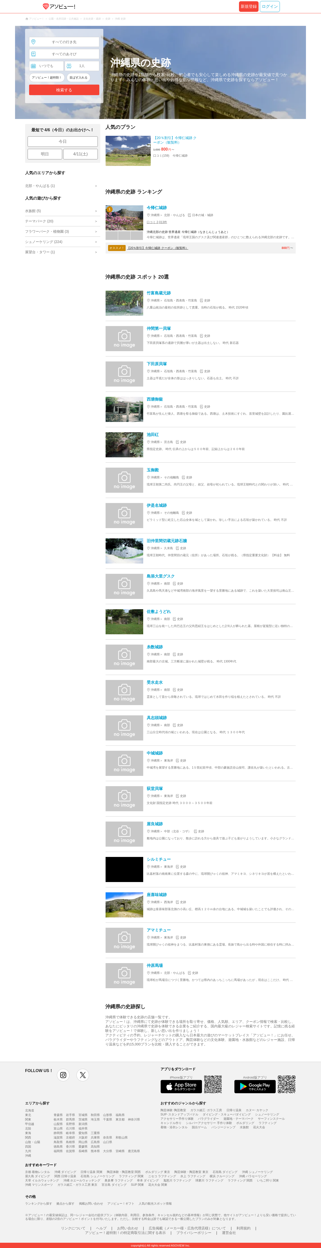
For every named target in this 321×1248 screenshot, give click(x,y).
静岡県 (58, 1133)
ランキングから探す (38, 1203)
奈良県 (107, 1137)
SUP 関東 (137, 1185)
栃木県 (58, 1119)
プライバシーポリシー (193, 1233)
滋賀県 (58, 1137)
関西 (28, 1137)
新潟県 (83, 1124)
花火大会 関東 (157, 1185)
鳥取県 (58, 1142)
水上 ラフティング (192, 1176)
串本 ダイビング (148, 1180)
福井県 (83, 1128)
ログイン (270, 6)
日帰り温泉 (234, 1110)
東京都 (120, 1119)
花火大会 (259, 1127)
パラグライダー (208, 1118)
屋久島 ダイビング (37, 1176)
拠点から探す (65, 1203)
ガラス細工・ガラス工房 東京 (77, 1185)
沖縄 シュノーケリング (257, 1172)
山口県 (107, 1142)
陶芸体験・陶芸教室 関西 (124, 1172)
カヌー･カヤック (257, 1110)
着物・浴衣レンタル (174, 1127)
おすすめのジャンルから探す (183, 1103)
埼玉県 (95, 1119)
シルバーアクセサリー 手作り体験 (209, 1123)
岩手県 (70, 1115)
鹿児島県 (134, 1151)
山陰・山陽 (32, 1142)
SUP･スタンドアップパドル (179, 1114)
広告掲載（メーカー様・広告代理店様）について (187, 1228)
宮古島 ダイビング (114, 1185)
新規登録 (249, 6)
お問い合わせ (127, 1228)
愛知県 (83, 1133)
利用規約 (243, 1228)
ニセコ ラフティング (162, 1176)
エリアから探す (37, 1103)
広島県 (95, 1142)
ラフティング (268, 1123)
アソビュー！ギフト (120, 1203)
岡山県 (83, 1142)
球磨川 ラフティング (209, 1180)
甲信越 (29, 1124)
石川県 (70, 1128)
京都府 (70, 1137)
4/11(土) (80, 154)
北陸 (28, 1128)
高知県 (95, 1146)
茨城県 (83, 1119)
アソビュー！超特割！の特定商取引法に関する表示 (125, 1233)
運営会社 (229, 1233)
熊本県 (95, 1151)
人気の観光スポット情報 (155, 1203)
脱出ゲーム (199, 1127)
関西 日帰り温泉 (65, 1176)
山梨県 (58, 1124)
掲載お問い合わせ (91, 1203)
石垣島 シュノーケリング (97, 1176)
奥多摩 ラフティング (118, 1180)
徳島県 (58, 1146)
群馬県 (70, 1119)
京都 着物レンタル (37, 1172)
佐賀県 (70, 1151)
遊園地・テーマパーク (238, 1118)
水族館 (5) (33, 211)
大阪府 (83, 1137)
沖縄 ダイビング (65, 1172)
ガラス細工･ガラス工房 (206, 1110)
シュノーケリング (267, 1114)
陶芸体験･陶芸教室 (173, 1110)
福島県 (120, 1115)
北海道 (29, 1110)
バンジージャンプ (223, 1127)
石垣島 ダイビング (225, 1172)
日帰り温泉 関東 (91, 1172)
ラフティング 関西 (240, 1180)
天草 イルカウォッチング (42, 1180)
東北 (28, 1115)
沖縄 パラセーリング (253, 1176)
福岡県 (58, 1151)
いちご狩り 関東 (268, 1180)
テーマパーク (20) (39, 221)
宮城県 (83, 1115)
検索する (64, 90)
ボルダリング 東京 (157, 1172)
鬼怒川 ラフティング (177, 1180)
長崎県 (83, 1151)
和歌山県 (122, 1137)
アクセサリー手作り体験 (177, 1118)
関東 (28, 1119)
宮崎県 (120, 1151)
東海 (28, 1133)
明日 (45, 154)
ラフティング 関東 (131, 1176)
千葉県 (107, 1119)
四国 (28, 1146)
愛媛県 (83, 1146)
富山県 (58, 1128)
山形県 (107, 1115)
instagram (63, 1075)
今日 (63, 141)
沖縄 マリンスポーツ (39, 1185)
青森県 (58, 1115)
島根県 (70, 1142)
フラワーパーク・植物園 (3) (47, 231)
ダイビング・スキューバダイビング (227, 1114)
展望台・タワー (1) (40, 252)
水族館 (244, 1127)
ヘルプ (101, 1228)
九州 (28, 1151)
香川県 (70, 1146)
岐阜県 (70, 1133)
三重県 (95, 1133)
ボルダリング (245, 1123)
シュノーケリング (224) (43, 242)
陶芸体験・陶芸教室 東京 (191, 1172)
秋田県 (95, 1115)
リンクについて (73, 1228)
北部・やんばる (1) (40, 186)
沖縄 (28, 1155)
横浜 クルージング (222, 1176)
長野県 (70, 1124)
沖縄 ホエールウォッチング (81, 1180)
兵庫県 (95, 1137)
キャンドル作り (171, 1123)
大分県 (107, 1151)
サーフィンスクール (271, 1118)
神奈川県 (134, 1119)
